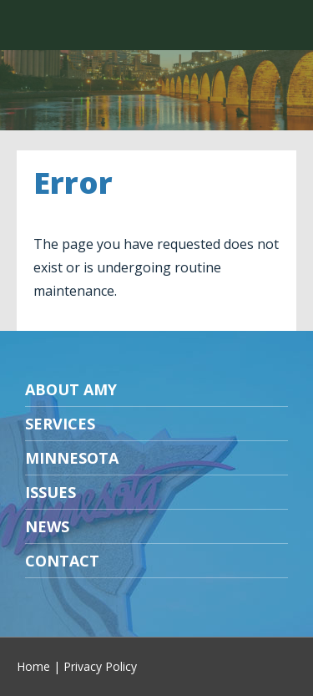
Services (60, 424)
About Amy (71, 389)
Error (73, 182)
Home (33, 666)
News (47, 526)
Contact (62, 561)
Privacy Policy (100, 666)
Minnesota (72, 458)
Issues (50, 492)
